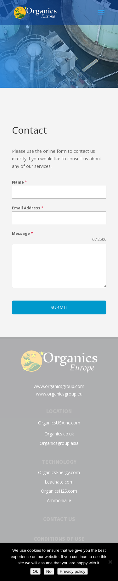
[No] (110, 562)
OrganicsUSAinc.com (59, 423)
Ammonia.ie (59, 500)
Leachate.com (59, 482)
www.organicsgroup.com (59, 386)
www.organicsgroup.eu (59, 394)
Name (19, 182)
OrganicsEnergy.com (59, 472)
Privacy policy (72, 571)
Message (22, 233)
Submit (59, 307)
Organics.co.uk (59, 434)
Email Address (27, 208)
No (49, 571)
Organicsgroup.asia (59, 443)
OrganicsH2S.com (59, 491)
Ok (35, 571)
